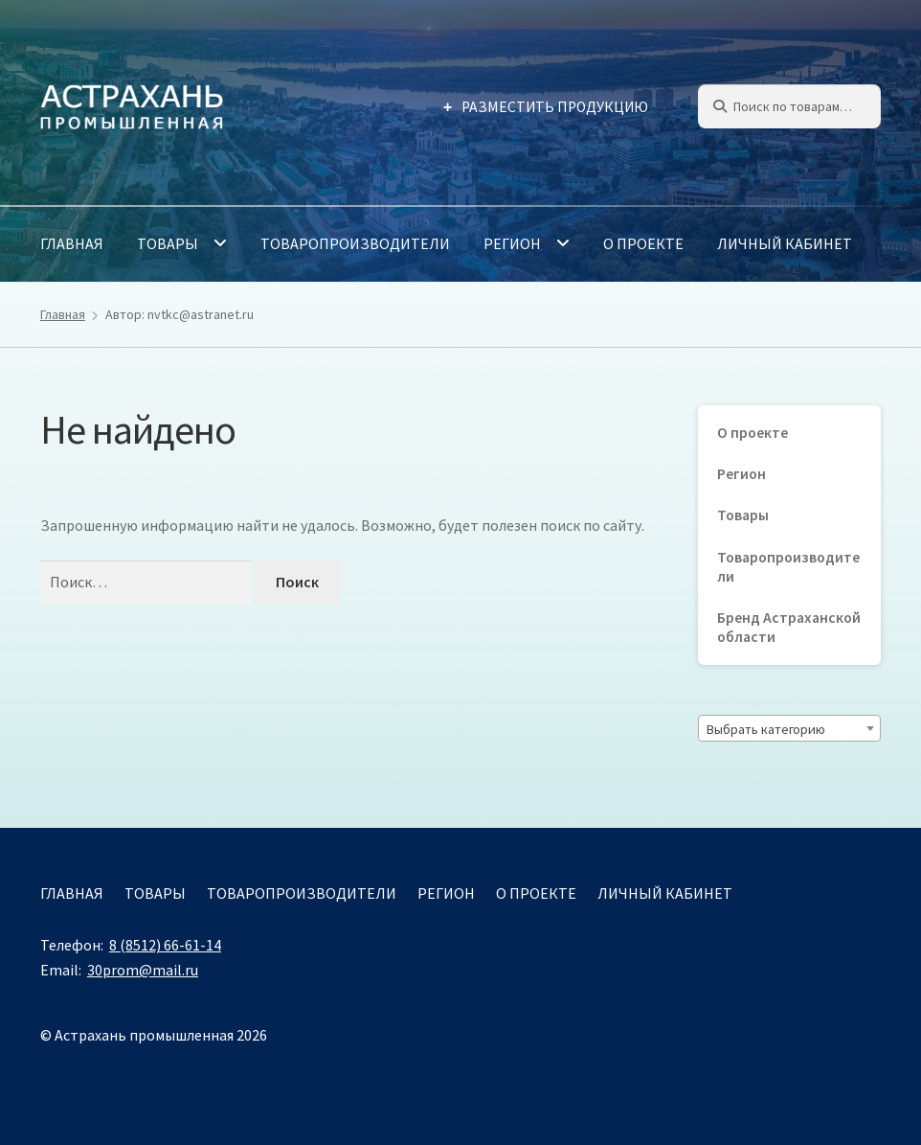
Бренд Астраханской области (789, 627)
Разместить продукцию (554, 107)
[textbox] (789, 729)
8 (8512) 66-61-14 (165, 944)
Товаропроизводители (355, 243)
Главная (71, 243)
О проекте (643, 243)
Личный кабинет (784, 243)
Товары (167, 243)
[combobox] (789, 728)
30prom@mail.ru (142, 969)
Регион (512, 243)
